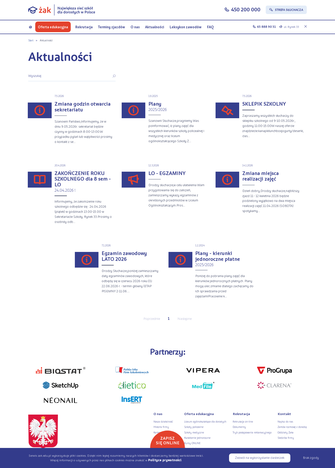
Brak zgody (311, 457)
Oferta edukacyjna (53, 27)
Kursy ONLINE (192, 443)
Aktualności (154, 27)
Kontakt (284, 414)
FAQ (210, 27)
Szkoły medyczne (194, 432)
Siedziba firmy (286, 437)
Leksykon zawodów (185, 27)
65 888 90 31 (266, 27)
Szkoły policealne (193, 426)
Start (30, 40)
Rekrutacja (84, 27)
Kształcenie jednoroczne (197, 437)
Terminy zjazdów (111, 27)
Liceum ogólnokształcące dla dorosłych (205, 421)
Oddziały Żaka (285, 432)
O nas (135, 27)
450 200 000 (245, 9)
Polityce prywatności (164, 460)
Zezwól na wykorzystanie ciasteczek (259, 457)
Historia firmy (161, 426)
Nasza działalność (163, 421)
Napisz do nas (285, 421)
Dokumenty (239, 426)
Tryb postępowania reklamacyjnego (252, 432)
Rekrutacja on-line (243, 421)
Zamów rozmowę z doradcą (292, 426)
